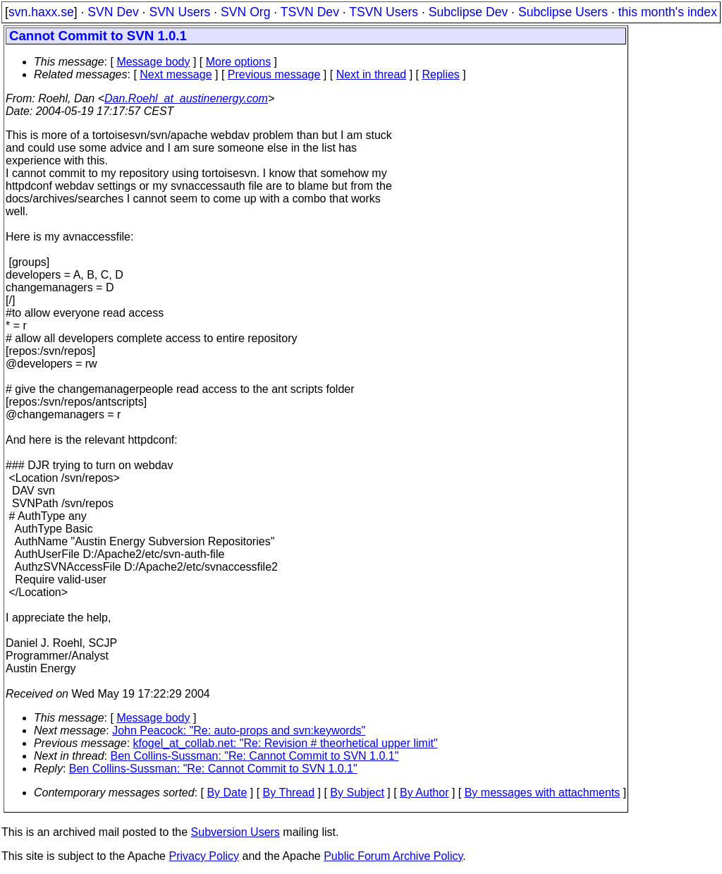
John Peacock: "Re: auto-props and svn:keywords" (238, 730)
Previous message (274, 74)
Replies (441, 74)
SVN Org (245, 12)
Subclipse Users (563, 12)
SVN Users (179, 12)
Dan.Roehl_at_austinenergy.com (186, 98)
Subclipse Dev (468, 12)
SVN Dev (112, 12)
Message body (153, 62)
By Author (424, 793)
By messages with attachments (542, 793)
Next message (176, 74)
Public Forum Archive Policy (393, 856)
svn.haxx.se (41, 12)
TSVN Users (383, 12)
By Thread (289, 793)
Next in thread (371, 74)
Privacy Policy (204, 856)
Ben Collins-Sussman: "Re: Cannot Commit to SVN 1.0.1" (255, 756)
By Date (227, 793)
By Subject (357, 793)
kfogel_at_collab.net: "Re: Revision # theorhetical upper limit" (285, 743)
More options (238, 62)
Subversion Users (235, 832)
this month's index (667, 12)
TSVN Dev (310, 12)
